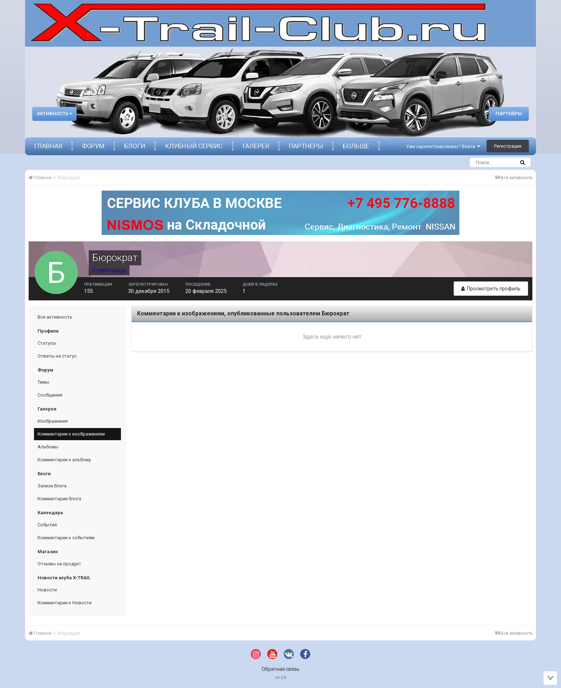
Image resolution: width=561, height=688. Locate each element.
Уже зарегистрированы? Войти (443, 146)
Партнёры (509, 113)
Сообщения (50, 395)
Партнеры (306, 146)
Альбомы (48, 446)
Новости (47, 590)
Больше (356, 146)
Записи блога (52, 485)
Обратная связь (280, 669)
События (47, 524)
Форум (93, 146)
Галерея (256, 146)
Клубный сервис (194, 146)
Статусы (47, 343)
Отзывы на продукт (59, 563)
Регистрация (507, 146)
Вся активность (55, 317)
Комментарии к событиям (66, 537)
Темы (43, 382)
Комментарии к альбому (64, 459)
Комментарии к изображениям (71, 434)
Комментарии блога (59, 498)
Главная (48, 146)
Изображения (53, 421)
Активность (54, 113)
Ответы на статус (57, 356)
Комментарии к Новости (65, 602)
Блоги (134, 146)
